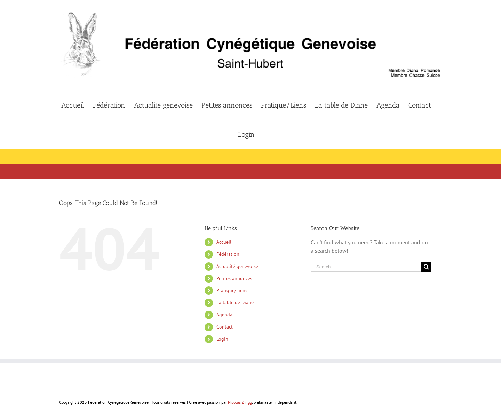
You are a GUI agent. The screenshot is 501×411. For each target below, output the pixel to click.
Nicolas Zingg (240, 402)
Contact (224, 327)
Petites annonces (234, 278)
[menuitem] (77, 104)
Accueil (223, 242)
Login (222, 339)
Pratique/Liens (231, 290)
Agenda (224, 314)
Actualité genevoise (237, 266)
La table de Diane (235, 302)
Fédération (227, 254)
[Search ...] (366, 267)
